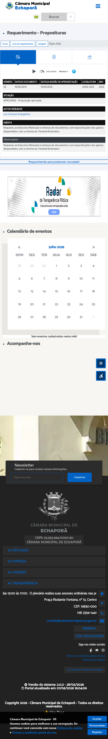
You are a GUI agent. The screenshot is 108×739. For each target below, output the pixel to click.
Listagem (42, 43)
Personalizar (97, 725)
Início (5, 43)
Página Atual (55, 43)
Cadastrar (79, 477)
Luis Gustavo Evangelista (17, 114)
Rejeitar (97, 732)
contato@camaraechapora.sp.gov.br (72, 621)
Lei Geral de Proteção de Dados (85, 669)
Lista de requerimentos (22, 43)
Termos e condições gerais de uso (85, 655)
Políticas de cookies (93, 659)
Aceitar (97, 718)
